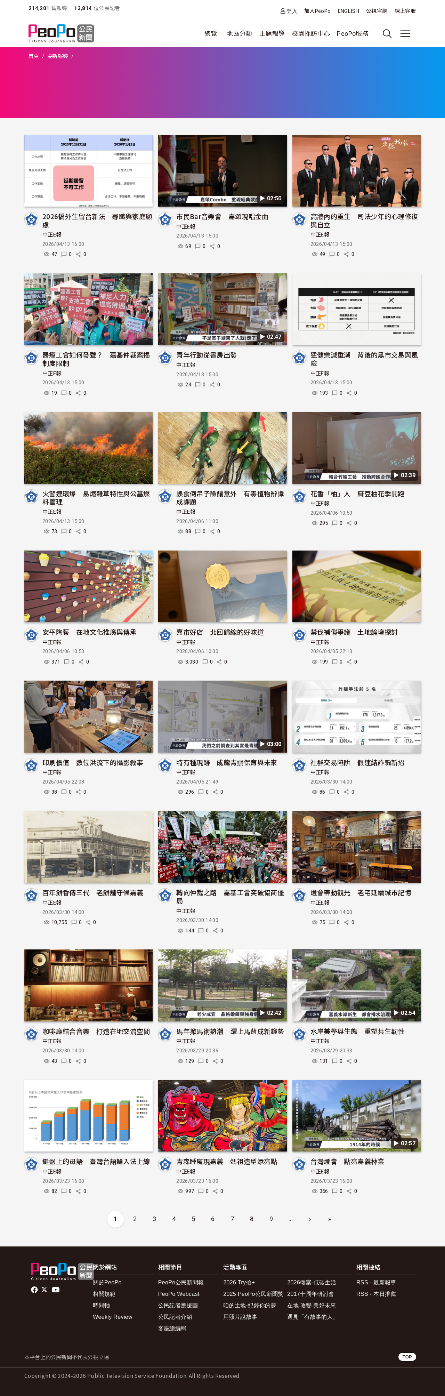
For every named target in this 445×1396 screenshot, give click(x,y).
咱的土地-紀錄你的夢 (249, 1305)
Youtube (56, 1289)
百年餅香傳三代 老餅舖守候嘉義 (92, 892)
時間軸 (101, 1305)
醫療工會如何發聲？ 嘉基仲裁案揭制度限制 (96, 359)
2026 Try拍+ (239, 1282)
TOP (407, 1356)
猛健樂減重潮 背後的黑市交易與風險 (364, 359)
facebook (35, 1289)
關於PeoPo (107, 1282)
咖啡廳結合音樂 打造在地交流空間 (96, 1031)
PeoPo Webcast (179, 1294)
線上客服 (405, 11)
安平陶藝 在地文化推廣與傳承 (89, 631)
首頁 (34, 56)
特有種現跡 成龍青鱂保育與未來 (226, 762)
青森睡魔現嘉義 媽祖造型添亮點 (226, 1161)
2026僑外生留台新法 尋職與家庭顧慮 (97, 220)
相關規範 (104, 1294)
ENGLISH (348, 11)
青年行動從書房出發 (206, 354)
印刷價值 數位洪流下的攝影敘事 (92, 762)
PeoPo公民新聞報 (181, 1282)
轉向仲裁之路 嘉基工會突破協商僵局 (230, 896)
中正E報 (51, 235)
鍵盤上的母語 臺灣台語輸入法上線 (96, 1161)
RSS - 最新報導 (376, 1282)
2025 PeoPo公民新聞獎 (253, 1294)
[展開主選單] (405, 34)
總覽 (210, 33)
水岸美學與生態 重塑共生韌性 (360, 1031)
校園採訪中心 (311, 33)
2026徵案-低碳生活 (311, 1282)
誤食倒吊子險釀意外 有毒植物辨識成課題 (230, 497)
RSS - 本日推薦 (376, 1294)
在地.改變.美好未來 (311, 1305)
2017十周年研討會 (310, 1294)
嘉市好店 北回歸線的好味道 (220, 631)
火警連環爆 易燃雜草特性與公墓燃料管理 (96, 497)
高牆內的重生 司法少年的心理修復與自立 (364, 220)
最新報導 (57, 56)
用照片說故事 (240, 1317)
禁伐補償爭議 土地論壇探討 (354, 631)
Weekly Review (112, 1317)
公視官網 (376, 11)
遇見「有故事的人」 (312, 1317)
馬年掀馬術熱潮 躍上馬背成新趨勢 (230, 1031)
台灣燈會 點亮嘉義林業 (347, 1161)
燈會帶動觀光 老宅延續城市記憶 (360, 892)
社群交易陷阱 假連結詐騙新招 (357, 762)
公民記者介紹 (175, 1317)
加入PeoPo (317, 11)
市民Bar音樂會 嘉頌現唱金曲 (222, 216)
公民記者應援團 (178, 1305)
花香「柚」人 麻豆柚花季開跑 (357, 493)
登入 (291, 11)
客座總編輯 (172, 1328)
